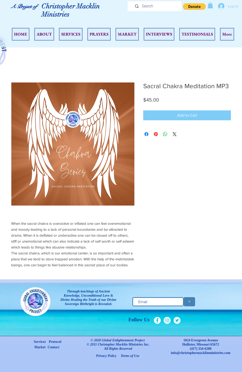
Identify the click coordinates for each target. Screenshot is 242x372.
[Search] (156, 6)
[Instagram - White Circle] (167, 320)
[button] (194, 6)
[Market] (40, 347)
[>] (189, 301)
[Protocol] (55, 342)
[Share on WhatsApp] (165, 134)
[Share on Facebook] (146, 134)
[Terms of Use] (130, 356)
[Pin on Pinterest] (156, 134)
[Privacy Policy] (106, 356)
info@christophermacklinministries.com (200, 353)
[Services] (40, 342)
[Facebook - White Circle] (157, 320)
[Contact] (53, 347)
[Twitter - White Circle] (177, 320)
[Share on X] (175, 134)
